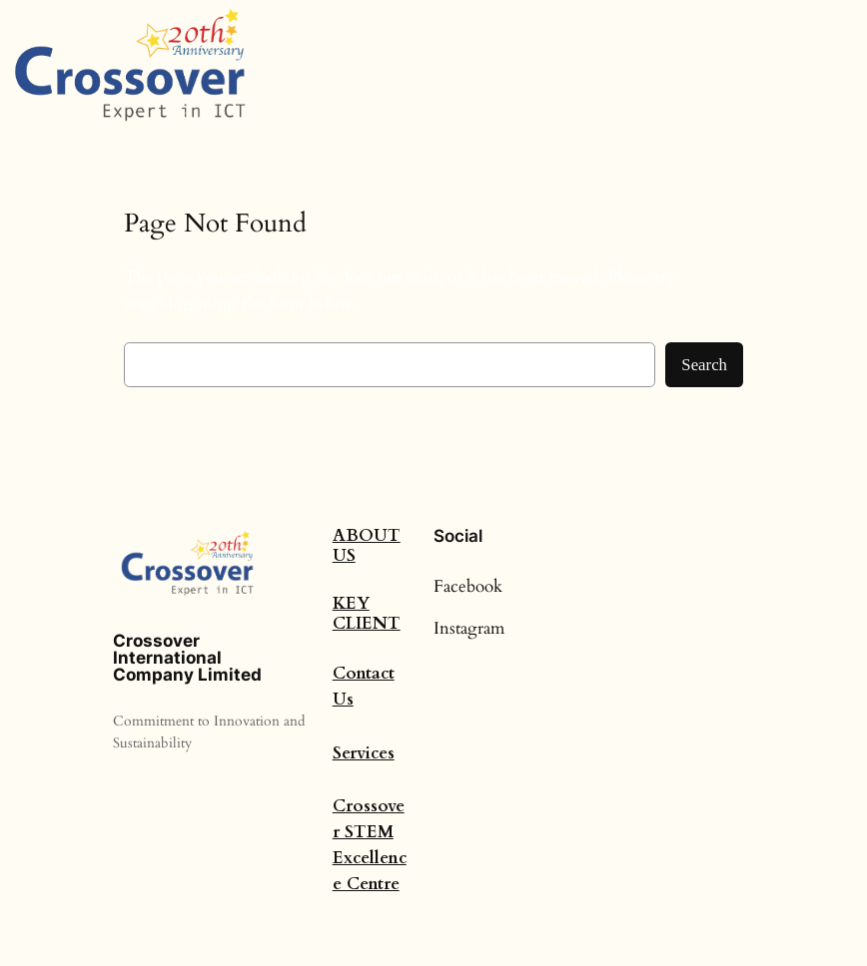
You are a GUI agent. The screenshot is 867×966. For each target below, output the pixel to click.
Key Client (367, 613)
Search (704, 364)
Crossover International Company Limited (187, 658)
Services (364, 752)
